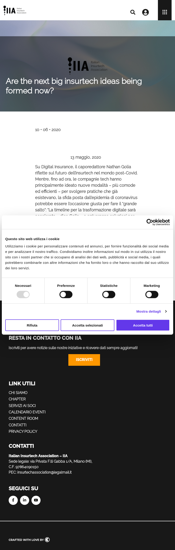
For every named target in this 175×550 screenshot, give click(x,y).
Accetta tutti (143, 325)
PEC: (12, 472)
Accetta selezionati (87, 325)
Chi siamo (18, 393)
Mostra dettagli (148, 311)
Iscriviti (84, 360)
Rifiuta (32, 325)
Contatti (17, 425)
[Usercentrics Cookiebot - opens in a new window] (150, 222)
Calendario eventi (27, 412)
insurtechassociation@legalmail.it (44, 472)
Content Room (23, 418)
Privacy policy (23, 431)
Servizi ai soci (22, 406)
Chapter (17, 399)
